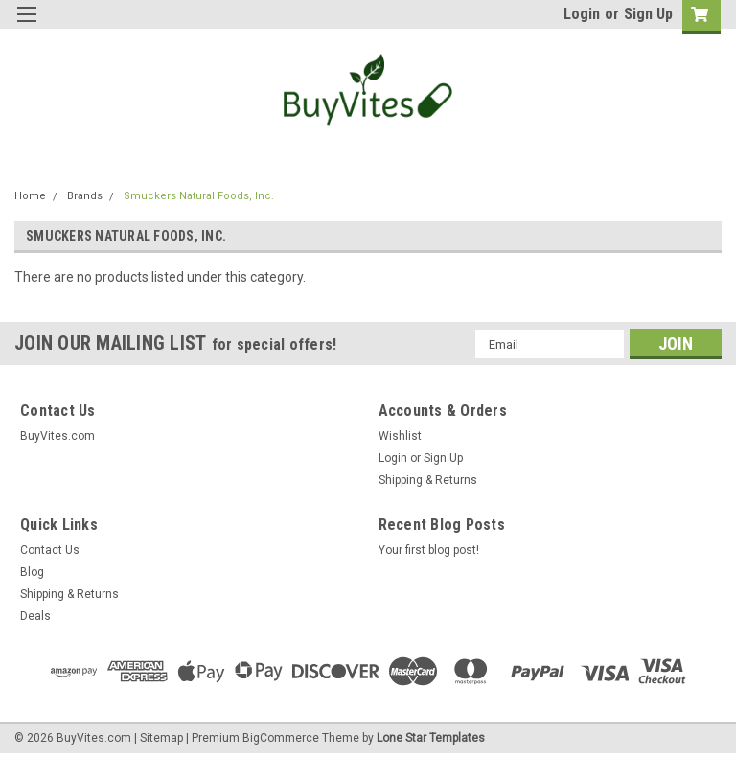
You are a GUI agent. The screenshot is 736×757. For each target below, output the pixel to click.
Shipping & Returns (428, 480)
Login (582, 14)
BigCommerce (280, 738)
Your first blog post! (429, 550)
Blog (32, 572)
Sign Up (648, 14)
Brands (85, 196)
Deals (35, 616)
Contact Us (50, 550)
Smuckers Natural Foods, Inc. (199, 196)
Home (30, 196)
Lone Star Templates (431, 738)
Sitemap (161, 738)
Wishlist (400, 436)
